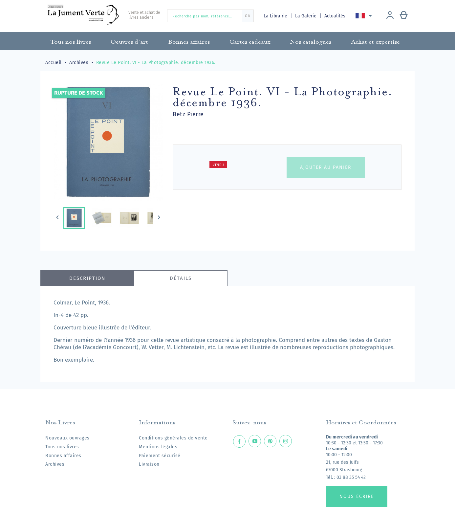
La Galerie (306, 16)
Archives (54, 464)
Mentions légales (158, 447)
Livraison (149, 464)
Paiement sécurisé (160, 456)
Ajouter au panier (325, 167)
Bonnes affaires (63, 456)
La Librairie (276, 16)
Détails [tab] (181, 278)
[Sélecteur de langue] (365, 15)
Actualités (335, 16)
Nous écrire (356, 496)
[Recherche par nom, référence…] (210, 16)
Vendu (218, 165)
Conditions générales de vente (173, 438)
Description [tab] (87, 278)
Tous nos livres (62, 447)
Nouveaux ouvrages (67, 438)
